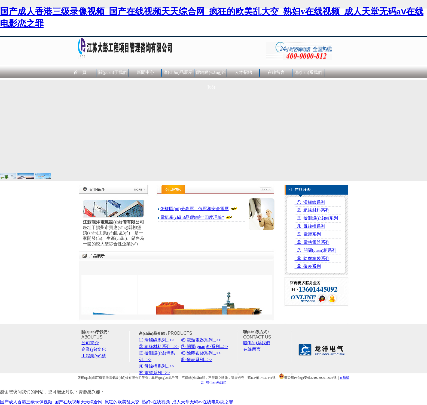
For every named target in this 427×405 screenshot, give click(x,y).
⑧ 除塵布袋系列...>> (201, 353)
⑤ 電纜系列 (308, 234)
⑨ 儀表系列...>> (196, 359)
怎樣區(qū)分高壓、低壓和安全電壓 (194, 208)
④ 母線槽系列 (310, 226)
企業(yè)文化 (93, 349)
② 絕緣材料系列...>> (159, 346)
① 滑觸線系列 (310, 202)
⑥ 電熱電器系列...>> (201, 340)
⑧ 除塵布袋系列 (312, 258)
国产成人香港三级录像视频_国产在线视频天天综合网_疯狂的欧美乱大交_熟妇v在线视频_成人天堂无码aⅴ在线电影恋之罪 (116, 402)
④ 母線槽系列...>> (156, 366)
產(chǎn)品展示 (178, 72)
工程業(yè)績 (93, 355)
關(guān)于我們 (112, 72)
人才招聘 (243, 72)
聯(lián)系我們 (308, 72)
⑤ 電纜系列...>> (154, 372)
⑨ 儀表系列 (308, 266)
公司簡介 (90, 342)
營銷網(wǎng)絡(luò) (211, 79)
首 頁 (80, 72)
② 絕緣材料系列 (312, 210)
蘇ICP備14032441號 (262, 378)
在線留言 (276, 72)
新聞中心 (145, 72)
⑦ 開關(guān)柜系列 (316, 250)
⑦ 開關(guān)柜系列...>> (204, 346)
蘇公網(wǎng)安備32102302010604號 (308, 378)
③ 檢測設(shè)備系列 (316, 218)
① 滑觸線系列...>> (156, 340)
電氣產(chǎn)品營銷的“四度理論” (192, 217)
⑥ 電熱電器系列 (312, 242)
